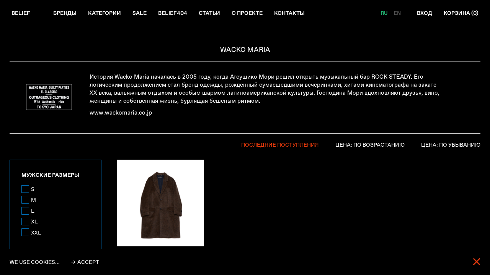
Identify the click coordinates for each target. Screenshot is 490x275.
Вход (424, 13)
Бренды (65, 13)
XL (34, 221)
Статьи (209, 13)
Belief (20, 13)
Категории (104, 13)
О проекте (247, 13)
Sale (139, 13)
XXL (36, 233)
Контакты (289, 13)
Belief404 (172, 13)
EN (397, 13)
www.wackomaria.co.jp (121, 112)
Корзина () (461, 13)
